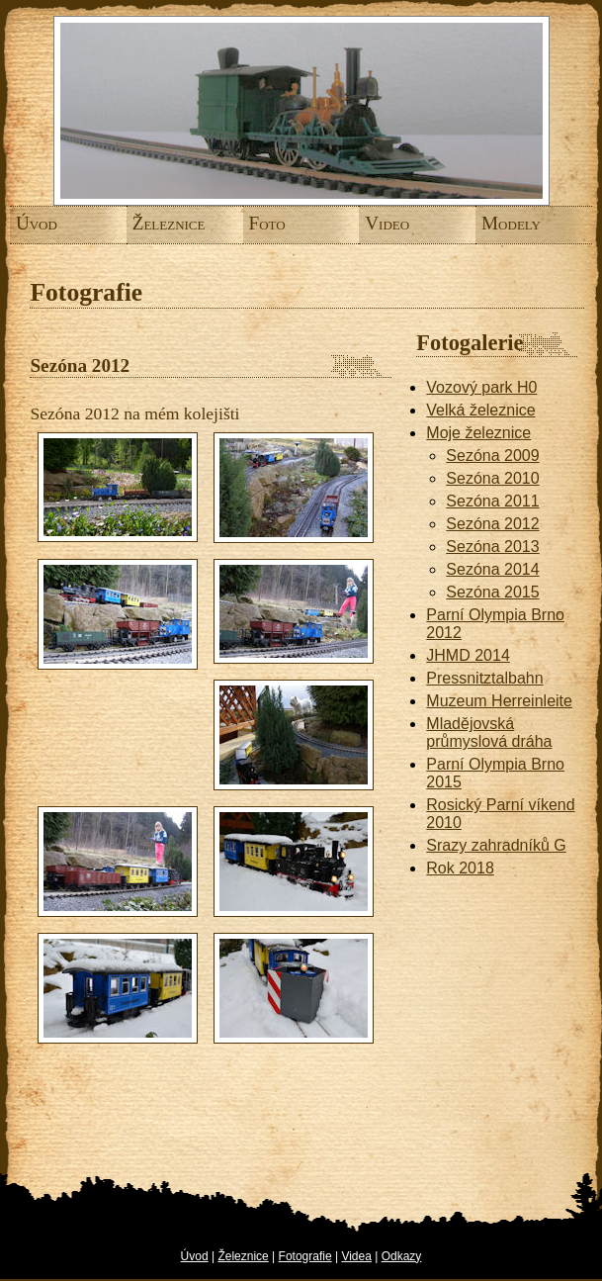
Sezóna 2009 (492, 455)
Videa (356, 1256)
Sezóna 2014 (492, 569)
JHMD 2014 (467, 655)
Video (376, 223)
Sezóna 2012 (492, 523)
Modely (493, 223)
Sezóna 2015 (492, 592)
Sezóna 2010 (492, 478)
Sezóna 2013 (492, 546)
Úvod (28, 223)
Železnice (144, 223)
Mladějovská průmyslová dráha (489, 732)
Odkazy (402, 1256)
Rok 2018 (460, 868)
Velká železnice (480, 410)
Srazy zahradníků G (495, 845)
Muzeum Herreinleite (499, 700)
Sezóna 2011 (492, 501)
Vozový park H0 (481, 387)
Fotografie (305, 1256)
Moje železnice (478, 432)
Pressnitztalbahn (484, 678)
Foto (260, 223)
